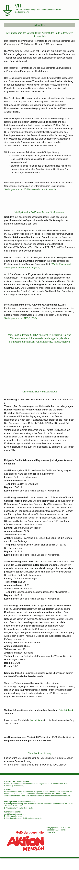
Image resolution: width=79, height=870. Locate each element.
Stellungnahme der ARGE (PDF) (20, 318)
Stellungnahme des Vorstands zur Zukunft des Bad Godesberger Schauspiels (39, 35)
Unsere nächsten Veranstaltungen (39, 391)
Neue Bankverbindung (39, 753)
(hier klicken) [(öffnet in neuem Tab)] (66, 710)
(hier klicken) (36, 720)
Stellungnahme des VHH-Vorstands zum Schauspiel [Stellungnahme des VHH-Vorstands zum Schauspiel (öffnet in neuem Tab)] (30, 189)
